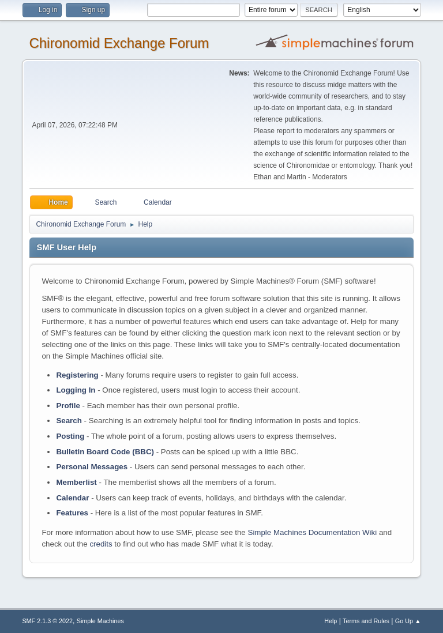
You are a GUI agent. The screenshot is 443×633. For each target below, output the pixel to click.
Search (68, 420)
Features (72, 512)
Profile (68, 405)
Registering (77, 375)
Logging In (75, 390)
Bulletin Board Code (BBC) (105, 451)
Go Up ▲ (408, 620)
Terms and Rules (366, 620)
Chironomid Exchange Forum (119, 43)
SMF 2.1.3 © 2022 (47, 620)
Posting (70, 436)
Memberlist (76, 482)
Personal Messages (91, 466)
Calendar (72, 497)
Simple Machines (100, 620)
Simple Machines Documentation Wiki (312, 532)
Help (330, 620)
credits (100, 544)
